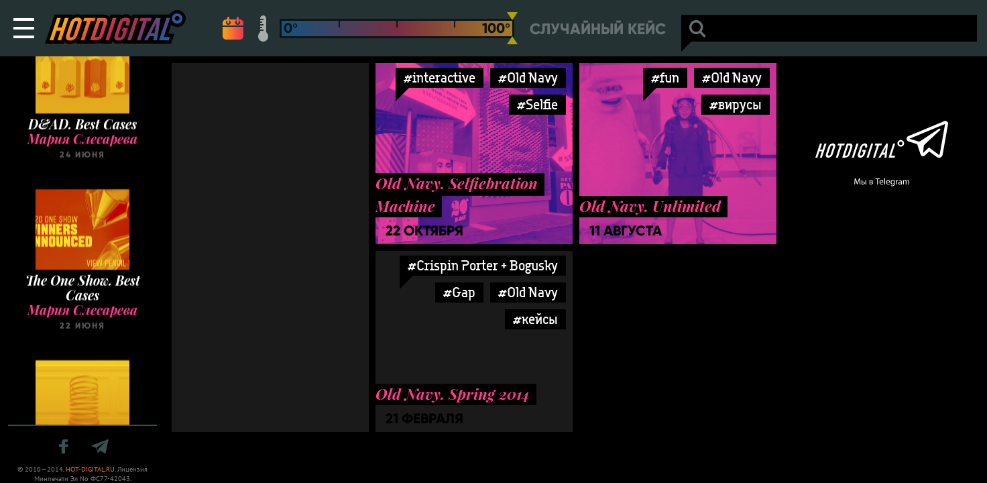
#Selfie (537, 104)
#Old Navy (528, 77)
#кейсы (535, 319)
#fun (665, 77)
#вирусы (735, 104)
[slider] (512, 28)
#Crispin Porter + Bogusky (483, 265)
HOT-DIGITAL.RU (90, 469)
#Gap (459, 292)
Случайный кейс (598, 29)
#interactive (439, 77)
